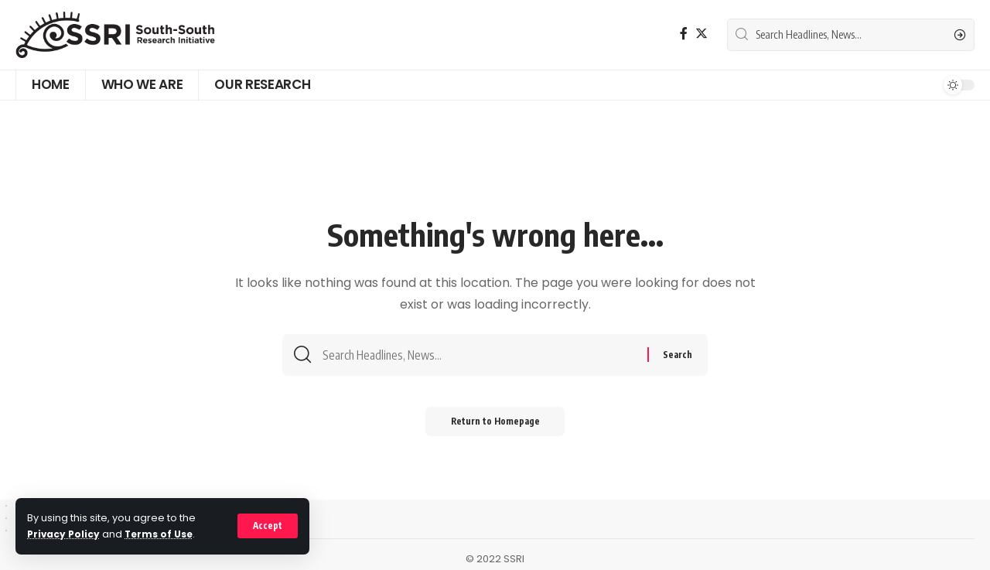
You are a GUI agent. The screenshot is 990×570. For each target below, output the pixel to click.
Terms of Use (163, 534)
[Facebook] (683, 33)
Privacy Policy (64, 534)
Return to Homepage (495, 426)
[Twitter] (701, 33)
